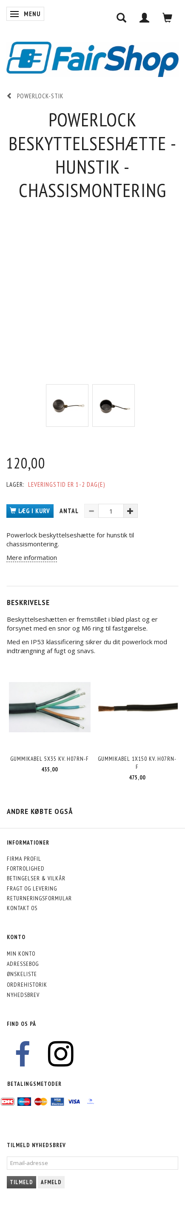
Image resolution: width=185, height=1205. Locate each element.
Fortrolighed (26, 868)
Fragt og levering (32, 888)
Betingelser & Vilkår (36, 878)
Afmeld (51, 1182)
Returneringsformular (39, 898)
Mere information (31, 557)
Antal (70, 511)
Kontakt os (22, 908)
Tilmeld (21, 1182)
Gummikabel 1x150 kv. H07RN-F (137, 763)
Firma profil (24, 858)
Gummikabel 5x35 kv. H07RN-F (49, 758)
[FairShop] (92, 58)
